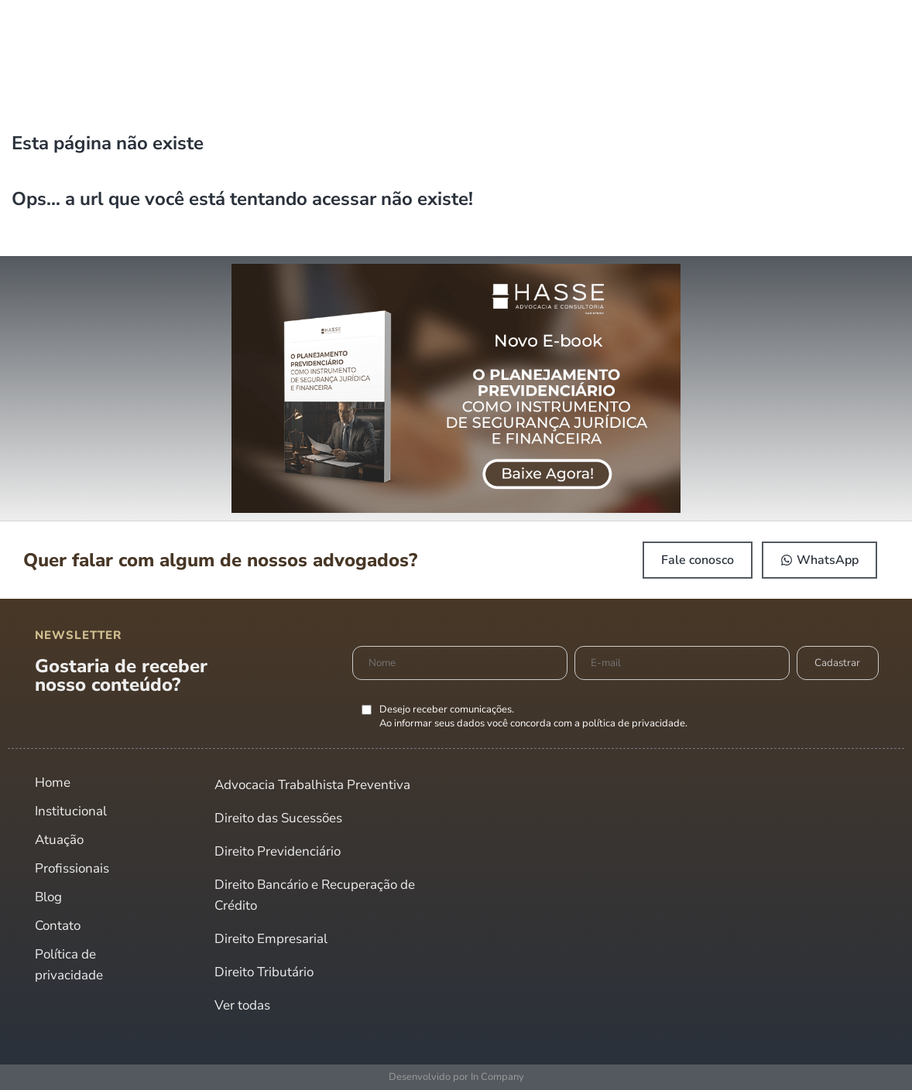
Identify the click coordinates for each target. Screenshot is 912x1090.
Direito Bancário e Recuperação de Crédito (314, 895)
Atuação (59, 840)
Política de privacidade (69, 964)
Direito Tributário (264, 972)
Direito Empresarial (270, 939)
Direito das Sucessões (278, 818)
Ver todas (242, 1005)
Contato (58, 926)
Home (52, 782)
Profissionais (72, 868)
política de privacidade (633, 723)
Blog (48, 897)
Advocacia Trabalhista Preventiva (312, 785)
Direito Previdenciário (277, 851)
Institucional (71, 811)
